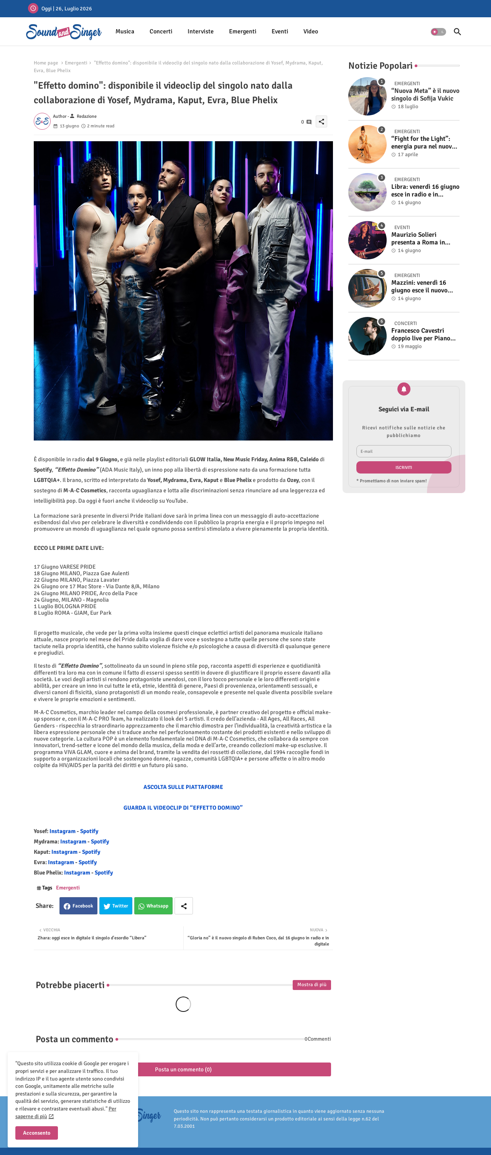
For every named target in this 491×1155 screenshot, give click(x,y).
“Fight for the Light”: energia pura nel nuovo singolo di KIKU (423, 143)
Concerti (161, 31)
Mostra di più (311, 985)
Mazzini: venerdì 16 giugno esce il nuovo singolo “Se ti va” (419, 287)
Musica (124, 31)
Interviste (201, 31)
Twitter (120, 906)
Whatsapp (157, 906)
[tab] (125, 31)
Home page (46, 63)
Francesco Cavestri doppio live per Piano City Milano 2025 (420, 335)
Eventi (280, 31)
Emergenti (242, 31)
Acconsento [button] (36, 1133)
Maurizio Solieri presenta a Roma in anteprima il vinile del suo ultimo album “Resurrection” (422, 239)
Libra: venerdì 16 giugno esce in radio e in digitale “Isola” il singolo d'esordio (425, 191)
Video (310, 31)
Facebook (82, 906)
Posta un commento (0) (183, 1069)
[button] (438, 32)
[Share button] (184, 905)
